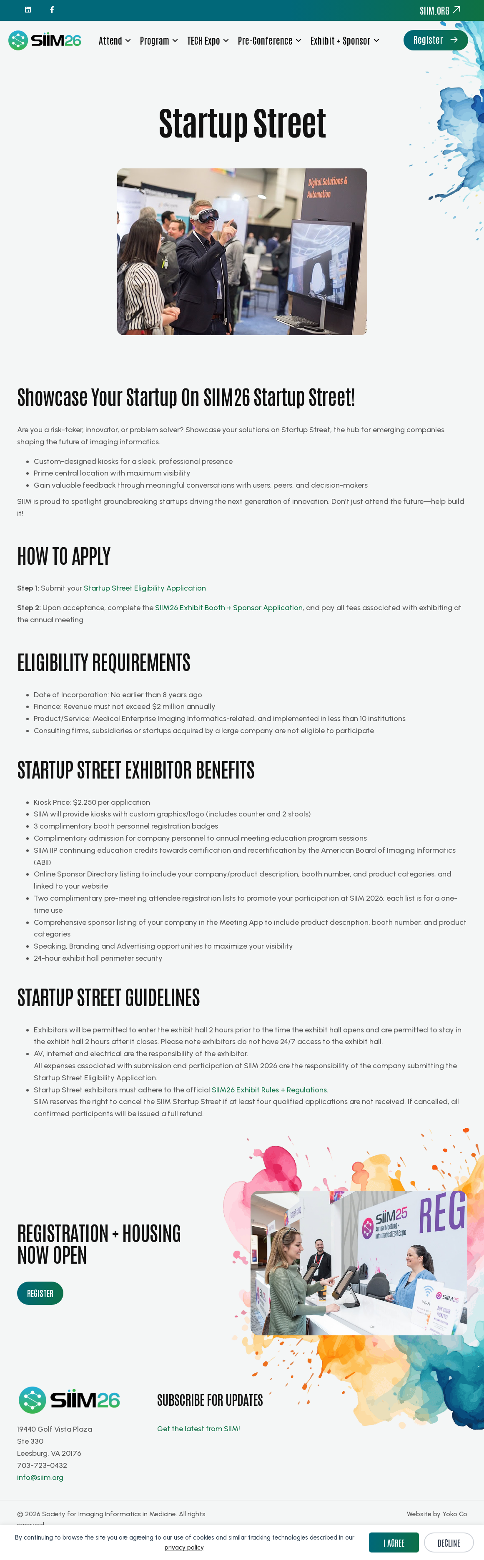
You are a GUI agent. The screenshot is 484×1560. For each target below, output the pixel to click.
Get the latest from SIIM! (199, 1450)
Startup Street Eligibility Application (145, 609)
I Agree (394, 1542)
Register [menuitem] (118, 63)
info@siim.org (40, 1498)
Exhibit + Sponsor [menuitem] (341, 41)
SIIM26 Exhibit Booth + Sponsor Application (229, 629)
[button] (128, 41)
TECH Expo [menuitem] (204, 41)
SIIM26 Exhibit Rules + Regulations (269, 1111)
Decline (449, 1542)
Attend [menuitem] (111, 41)
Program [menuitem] (155, 41)
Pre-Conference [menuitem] (265, 41)
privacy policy (184, 1547)
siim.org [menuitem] (440, 10)
